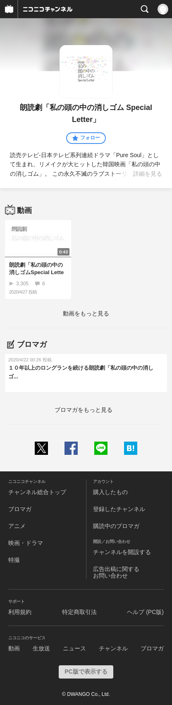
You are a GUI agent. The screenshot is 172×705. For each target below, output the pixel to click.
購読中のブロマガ (116, 526)
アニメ (17, 526)
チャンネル (113, 648)
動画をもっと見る (86, 313)
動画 (14, 648)
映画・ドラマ (25, 543)
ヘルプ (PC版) (145, 612)
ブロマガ (19, 509)
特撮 (14, 560)
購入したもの (110, 492)
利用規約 (19, 612)
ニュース (74, 648)
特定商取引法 (79, 612)
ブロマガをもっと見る (83, 409)
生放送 (41, 648)
